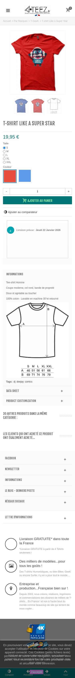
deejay (20, 381)
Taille (6, 143)
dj (14, 381)
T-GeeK (34, 21)
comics (28, 381)
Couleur (7, 167)
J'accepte (36, 672)
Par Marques (21, 21)
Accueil (7, 21)
